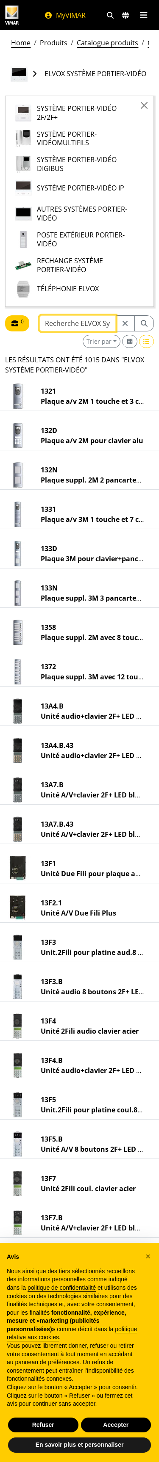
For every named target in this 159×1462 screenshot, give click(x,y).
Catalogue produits (107, 42)
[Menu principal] (143, 15)
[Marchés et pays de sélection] (125, 15)
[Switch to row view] (146, 341)
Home (21, 42)
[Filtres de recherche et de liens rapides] (110, 15)
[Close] (144, 105)
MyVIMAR (65, 15)
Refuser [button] (43, 1424)
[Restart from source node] (125, 323)
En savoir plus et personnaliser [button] (80, 1444)
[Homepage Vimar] (12, 15)
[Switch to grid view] (129, 341)
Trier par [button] (99, 341)
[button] (148, 1256)
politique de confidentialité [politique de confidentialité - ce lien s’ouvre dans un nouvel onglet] (62, 1287)
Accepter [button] (115, 1424)
